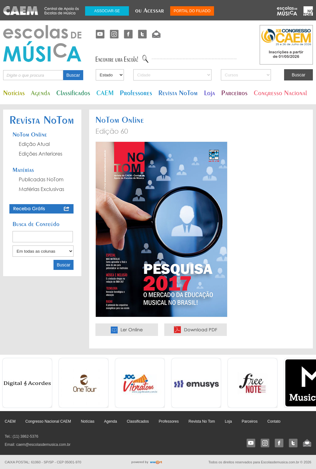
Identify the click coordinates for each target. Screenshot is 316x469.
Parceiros (234, 93)
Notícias (14, 93)
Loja (209, 93)
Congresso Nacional (280, 93)
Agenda (40, 93)
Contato (273, 421)
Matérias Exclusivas (41, 189)
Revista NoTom (178, 93)
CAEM (105, 93)
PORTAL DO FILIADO (192, 11)
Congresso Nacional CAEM (48, 421)
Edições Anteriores (40, 154)
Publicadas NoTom (41, 179)
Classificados (73, 93)
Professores (136, 93)
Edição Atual (34, 144)
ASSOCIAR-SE (107, 11)
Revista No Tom (202, 421)
